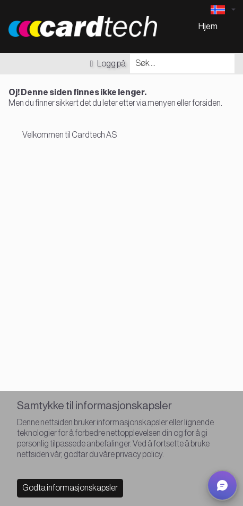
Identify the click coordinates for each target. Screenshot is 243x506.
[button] (222, 485)
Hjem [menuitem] (208, 26)
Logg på (108, 63)
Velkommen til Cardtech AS (69, 135)
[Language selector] (222, 10)
